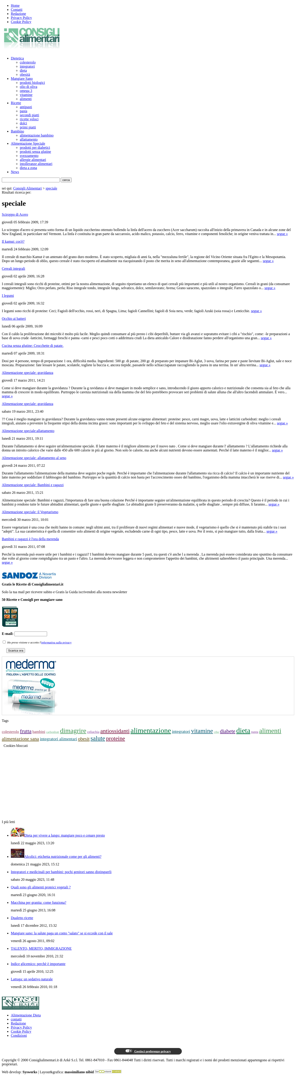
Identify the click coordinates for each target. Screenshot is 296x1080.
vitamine (26, 95)
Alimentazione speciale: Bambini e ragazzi (33, 485)
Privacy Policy (21, 18)
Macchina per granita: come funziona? (38, 902)
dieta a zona (28, 168)
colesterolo (28, 62)
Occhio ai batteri (14, 318)
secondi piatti (29, 115)
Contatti (17, 9)
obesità (25, 74)
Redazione (18, 14)
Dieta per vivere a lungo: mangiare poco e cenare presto (64, 835)
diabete (227, 731)
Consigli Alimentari (27, 188)
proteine (115, 738)
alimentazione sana (20, 738)
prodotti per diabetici (35, 147)
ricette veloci (29, 119)
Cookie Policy (21, 22)
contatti (16, 1019)
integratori (27, 66)
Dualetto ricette (22, 918)
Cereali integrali (13, 268)
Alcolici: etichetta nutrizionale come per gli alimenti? (62, 856)
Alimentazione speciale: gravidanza (27, 373)
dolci (23, 123)
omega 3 (26, 91)
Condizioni (19, 1035)
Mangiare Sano (22, 78)
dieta (23, 70)
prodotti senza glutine (35, 151)
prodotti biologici (32, 83)
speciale (51, 188)
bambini (38, 731)
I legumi (8, 295)
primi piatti (28, 127)
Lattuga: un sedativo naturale (32, 979)
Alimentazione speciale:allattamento (28, 431)
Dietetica (17, 58)
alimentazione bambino (37, 135)
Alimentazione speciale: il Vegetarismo (30, 512)
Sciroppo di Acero (15, 214)
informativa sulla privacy (56, 642)
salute (98, 738)
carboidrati (52, 732)
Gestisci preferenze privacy (148, 1051)
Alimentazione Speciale (28, 143)
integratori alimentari (58, 739)
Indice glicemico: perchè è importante (38, 964)
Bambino (17, 131)
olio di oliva (28, 87)
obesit (84, 738)
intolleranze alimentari (36, 164)
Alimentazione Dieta (26, 1015)
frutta (26, 731)
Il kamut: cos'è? (13, 241)
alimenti (26, 99)
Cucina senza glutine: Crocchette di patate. (33, 346)
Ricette (16, 103)
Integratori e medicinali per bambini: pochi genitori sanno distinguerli (61, 872)
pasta (23, 111)
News (15, 172)
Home (15, 5)
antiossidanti (115, 731)
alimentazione (150, 730)
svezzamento (29, 156)
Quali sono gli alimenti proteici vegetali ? (41, 887)
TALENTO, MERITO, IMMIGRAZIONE (41, 948)
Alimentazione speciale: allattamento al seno (34, 458)
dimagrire (73, 730)
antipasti (26, 107)
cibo (216, 732)
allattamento (29, 139)
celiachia (93, 732)
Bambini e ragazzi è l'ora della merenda (30, 539)
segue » (282, 234)
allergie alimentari (33, 160)
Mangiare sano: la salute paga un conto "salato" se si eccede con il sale (62, 933)
